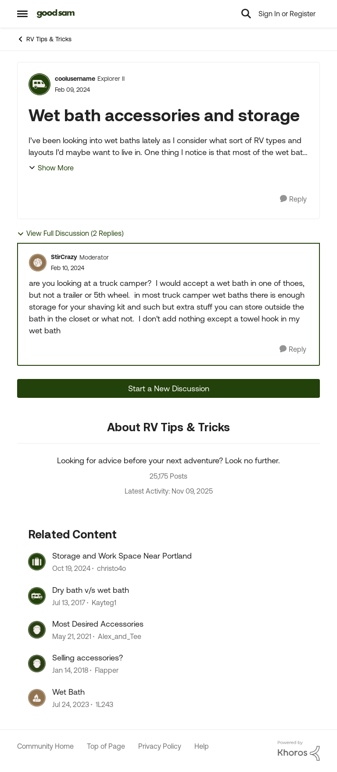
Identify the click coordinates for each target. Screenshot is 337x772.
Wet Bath (68, 691)
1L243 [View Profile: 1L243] (104, 704)
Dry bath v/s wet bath (90, 590)
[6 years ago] (71, 636)
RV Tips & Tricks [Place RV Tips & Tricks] (44, 39)
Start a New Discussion (168, 388)
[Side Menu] (22, 13)
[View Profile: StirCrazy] (38, 262)
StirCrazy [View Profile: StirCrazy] (64, 256)
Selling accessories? (87, 657)
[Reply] (293, 199)
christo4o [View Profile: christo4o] (111, 569)
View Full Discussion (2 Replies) (70, 233)
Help (201, 746)
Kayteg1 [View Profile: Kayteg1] (104, 602)
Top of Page (106, 746)
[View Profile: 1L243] (37, 698)
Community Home (45, 746)
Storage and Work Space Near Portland (122, 555)
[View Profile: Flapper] (37, 663)
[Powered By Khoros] (299, 751)
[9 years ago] (70, 670)
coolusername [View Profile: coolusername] (75, 78)
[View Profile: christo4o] (37, 561)
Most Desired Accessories (97, 623)
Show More (51, 168)
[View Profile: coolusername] (39, 84)
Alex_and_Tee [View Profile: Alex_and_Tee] (119, 636)
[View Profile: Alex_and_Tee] (37, 630)
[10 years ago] (68, 602)
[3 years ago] (70, 704)
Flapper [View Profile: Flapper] (106, 671)
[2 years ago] (71, 568)
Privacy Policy (159, 746)
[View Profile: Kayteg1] (37, 596)
